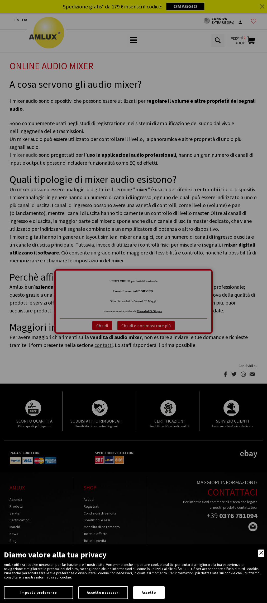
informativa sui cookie (53, 577)
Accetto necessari (103, 592)
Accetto (149, 592)
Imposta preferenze (38, 592)
